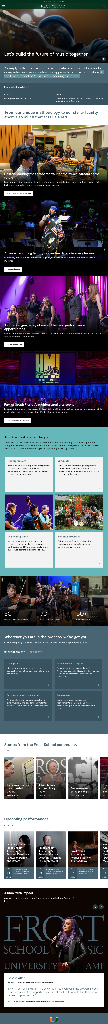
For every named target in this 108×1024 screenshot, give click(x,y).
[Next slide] (101, 906)
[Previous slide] (95, 906)
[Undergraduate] (14, 653)
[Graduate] (35, 653)
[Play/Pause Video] (104, 59)
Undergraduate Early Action (18, 98)
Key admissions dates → (17, 87)
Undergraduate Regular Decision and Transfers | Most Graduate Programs (79, 100)
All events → (9, 825)
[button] (3, 6)
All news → (8, 751)
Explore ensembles (14, 345)
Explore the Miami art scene (18, 420)
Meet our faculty (13, 269)
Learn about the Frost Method (19, 193)
